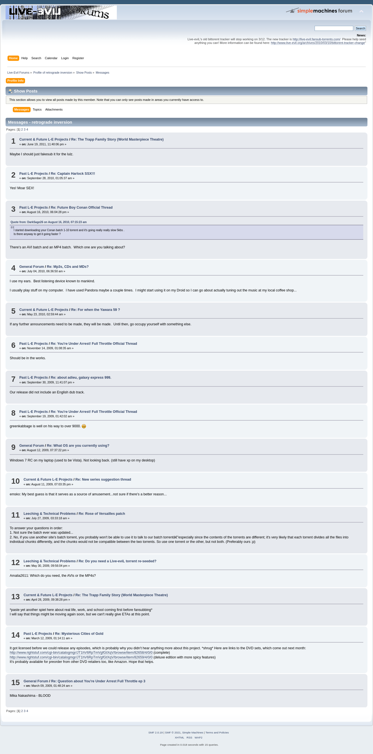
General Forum (31, 267)
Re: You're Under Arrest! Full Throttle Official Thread (94, 344)
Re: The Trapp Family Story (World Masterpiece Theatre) (117, 139)
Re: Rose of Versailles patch (102, 514)
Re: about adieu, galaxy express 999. (81, 378)
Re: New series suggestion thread (103, 479)
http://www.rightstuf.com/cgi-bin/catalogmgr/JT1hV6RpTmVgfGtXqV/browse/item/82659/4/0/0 (81, 657)
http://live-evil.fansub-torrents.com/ (316, 39)
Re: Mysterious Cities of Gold (79, 634)
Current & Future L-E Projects (43, 139)
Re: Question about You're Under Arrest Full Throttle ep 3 (98, 681)
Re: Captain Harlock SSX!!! (73, 174)
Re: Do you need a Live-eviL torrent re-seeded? (118, 561)
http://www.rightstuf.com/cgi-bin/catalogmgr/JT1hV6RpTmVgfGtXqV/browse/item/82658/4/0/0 (81, 653)
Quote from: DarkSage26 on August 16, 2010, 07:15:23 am (49, 222)
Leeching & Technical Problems (50, 514)
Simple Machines (192, 732)
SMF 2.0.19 (156, 732)
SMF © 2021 (173, 732)
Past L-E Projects (33, 174)
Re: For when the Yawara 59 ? (95, 310)
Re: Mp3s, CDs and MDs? (68, 267)
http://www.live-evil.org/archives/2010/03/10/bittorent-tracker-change (318, 42)
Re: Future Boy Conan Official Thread (81, 207)
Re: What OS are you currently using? (78, 446)
